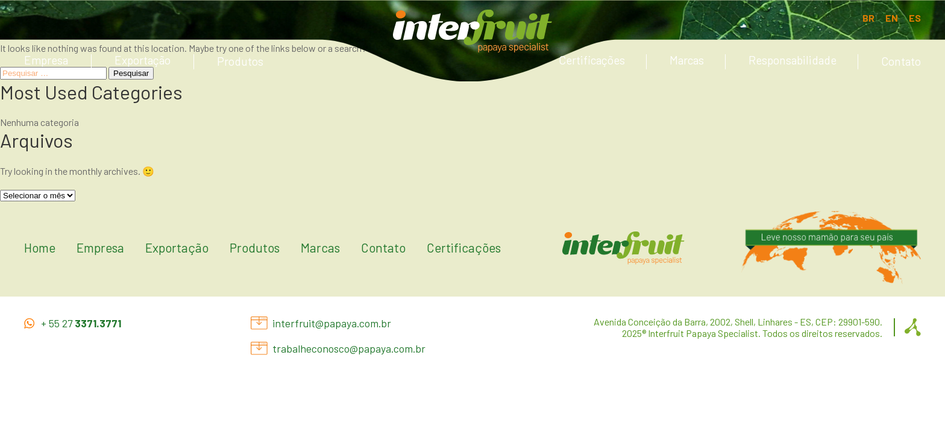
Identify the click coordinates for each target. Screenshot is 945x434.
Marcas (687, 60)
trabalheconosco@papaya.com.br (348, 348)
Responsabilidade (793, 60)
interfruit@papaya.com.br (331, 323)
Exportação (143, 60)
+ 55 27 (81, 323)
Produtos (240, 61)
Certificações (592, 60)
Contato (901, 61)
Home (39, 247)
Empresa (46, 60)
